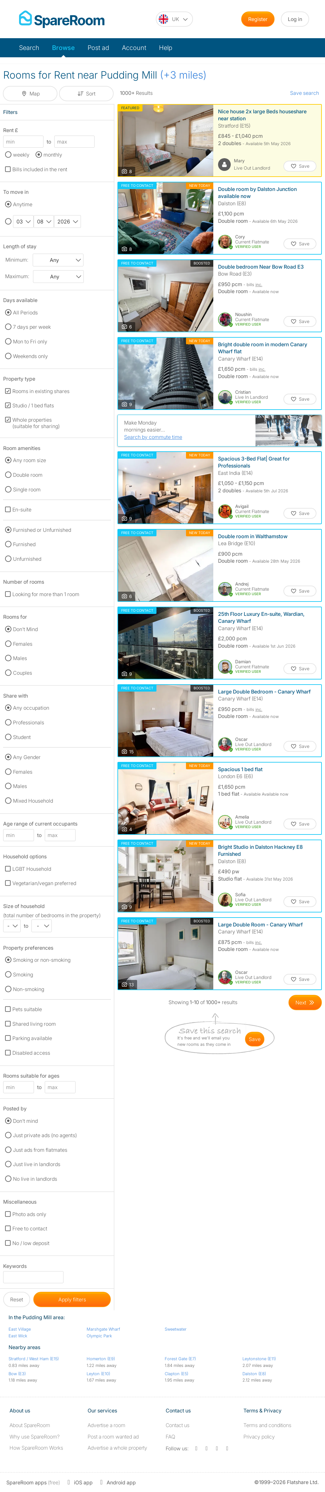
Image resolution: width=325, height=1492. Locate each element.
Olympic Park (99, 1335)
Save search (304, 93)
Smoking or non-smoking (41, 960)
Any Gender (27, 757)
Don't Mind (25, 629)
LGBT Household (31, 869)
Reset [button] (16, 1299)
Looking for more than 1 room (45, 594)
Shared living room (34, 1024)
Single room (27, 489)
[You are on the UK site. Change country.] (174, 19)
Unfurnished (27, 559)
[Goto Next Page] (305, 1002)
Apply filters (72, 1299)
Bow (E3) (17, 1373)
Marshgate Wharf (103, 1329)
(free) (33, 1482)
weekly (21, 154)
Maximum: (17, 276)
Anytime (22, 204)
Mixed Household (33, 801)
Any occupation (31, 708)
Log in (295, 19)
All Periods (25, 312)
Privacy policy (259, 1436)
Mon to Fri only (30, 341)
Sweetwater (176, 1329)
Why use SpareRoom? (35, 1436)
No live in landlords (35, 1179)
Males (20, 658)
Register (258, 19)
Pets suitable (27, 1009)
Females (22, 644)
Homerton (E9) (101, 1358)
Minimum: (16, 260)
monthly (52, 154)
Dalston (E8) (254, 1373)
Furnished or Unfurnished (42, 530)
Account (134, 48)
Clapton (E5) (176, 1373)
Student (22, 737)
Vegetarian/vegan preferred (44, 883)
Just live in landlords (36, 1164)
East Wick (18, 1335)
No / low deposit (31, 1243)
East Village (20, 1329)
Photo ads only (29, 1214)
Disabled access (31, 1053)
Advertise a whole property (117, 1448)
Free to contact (29, 1228)
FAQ (170, 1436)
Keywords (15, 1267)
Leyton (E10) (98, 1373)
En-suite (21, 509)
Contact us (177, 1425)
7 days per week (32, 327)
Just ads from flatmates (40, 1150)
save (255, 1039)
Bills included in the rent (39, 169)
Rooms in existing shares (41, 391)
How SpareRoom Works (36, 1448)
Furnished (24, 544)
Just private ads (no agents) (45, 1135)
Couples (22, 673)
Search (29, 48)
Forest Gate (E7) (180, 1358)
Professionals (28, 722)
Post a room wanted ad (113, 1436)
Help (165, 48)
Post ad (98, 48)
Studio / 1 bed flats (33, 405)
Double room (28, 475)
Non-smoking (28, 989)
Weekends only (30, 356)
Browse (63, 48)
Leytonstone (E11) (259, 1358)
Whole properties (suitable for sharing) (36, 423)
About (30, 1425)
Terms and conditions (267, 1425)
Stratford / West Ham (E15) (34, 1358)
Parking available (32, 1038)
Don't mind (25, 1121)
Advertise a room (106, 1425)
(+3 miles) (183, 75)
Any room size (29, 460)
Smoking (23, 974)
